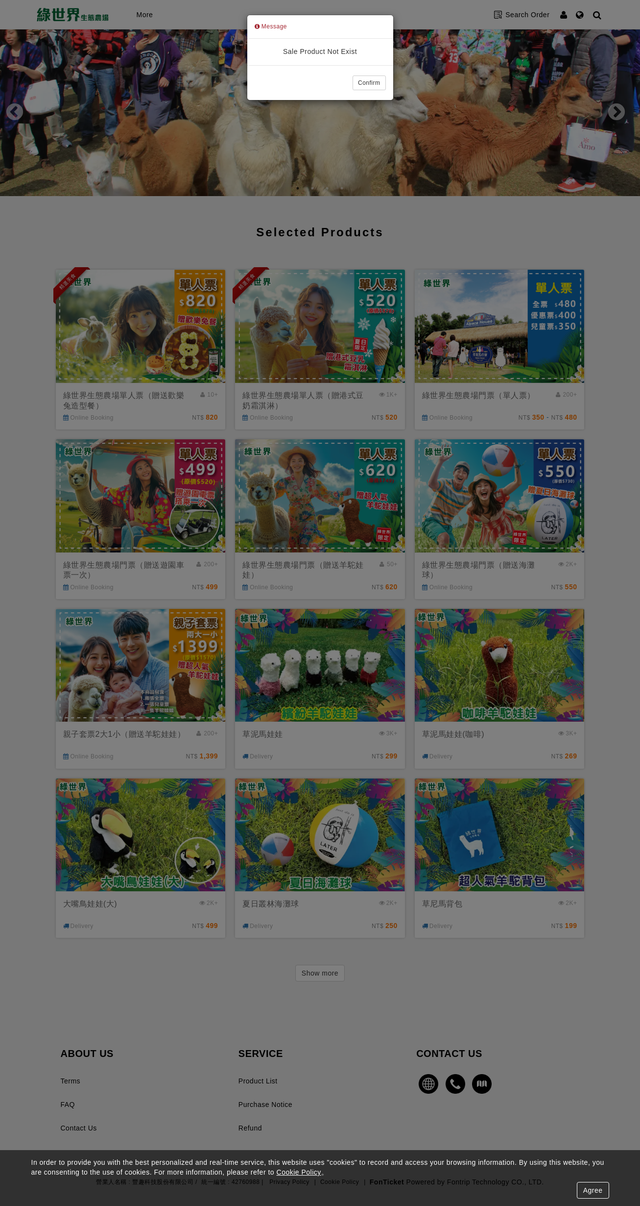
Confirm (369, 82)
